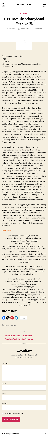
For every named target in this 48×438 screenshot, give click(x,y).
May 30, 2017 (24, 29)
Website (4, 403)
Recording (24, 13)
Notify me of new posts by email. (13, 413)
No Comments (37, 29)
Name (4, 383)
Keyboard (13, 325)
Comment (5, 363)
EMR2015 (13, 29)
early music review (24, 4)
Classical (7, 325)
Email (4, 393)
